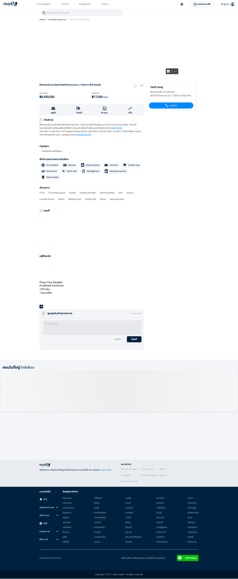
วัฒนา (190, 498)
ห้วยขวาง (192, 542)
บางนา (128, 503)
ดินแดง (66, 532)
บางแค (97, 542)
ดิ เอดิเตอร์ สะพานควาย (57, 20)
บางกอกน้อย (100, 513)
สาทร (190, 518)
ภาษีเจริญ (160, 508)
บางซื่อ (128, 498)
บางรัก (128, 518)
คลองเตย (67, 498)
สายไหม (191, 522)
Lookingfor (126, 475)
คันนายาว (67, 513)
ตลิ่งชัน (66, 542)
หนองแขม (192, 527)
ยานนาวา (160, 518)
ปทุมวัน (128, 527)
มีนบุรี (159, 513)
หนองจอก (192, 532)
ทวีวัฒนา (98, 498)
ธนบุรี (96, 508)
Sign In (163, 469)
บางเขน (97, 532)
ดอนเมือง (67, 527)
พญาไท (128, 542)
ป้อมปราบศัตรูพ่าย (133, 537)
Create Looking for (149, 475)
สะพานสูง (192, 508)
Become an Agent (129, 469)
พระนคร (160, 503)
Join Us (163, 475)
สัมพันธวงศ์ (193, 513)
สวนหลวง (192, 503)
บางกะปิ (97, 522)
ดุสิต (65, 537)
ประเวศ (128, 532)
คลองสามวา (68, 508)
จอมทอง (67, 522)
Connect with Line (129, 481)
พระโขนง (160, 498)
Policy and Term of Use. (50, 558)
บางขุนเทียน (99, 527)
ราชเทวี (159, 522)
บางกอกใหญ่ (100, 518)
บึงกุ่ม (128, 522)
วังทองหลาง (162, 542)
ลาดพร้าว (160, 537)
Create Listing (146, 469)
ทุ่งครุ (96, 503)
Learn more (105, 470)
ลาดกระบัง (161, 532)
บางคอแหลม (100, 537)
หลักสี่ (190, 537)
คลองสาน (67, 503)
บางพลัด (129, 513)
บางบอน (129, 508)
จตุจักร (66, 518)
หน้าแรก (43, 20)
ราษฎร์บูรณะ (161, 527)
